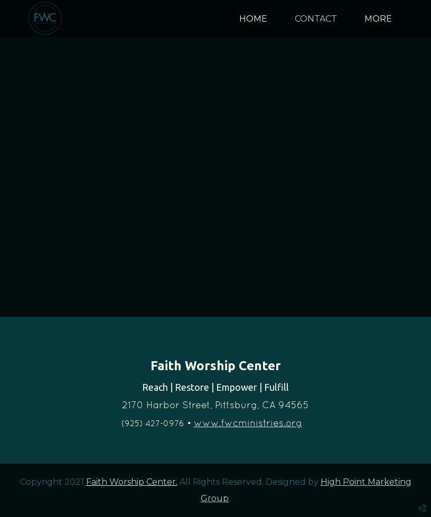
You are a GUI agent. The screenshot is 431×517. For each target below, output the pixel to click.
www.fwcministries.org (248, 422)
